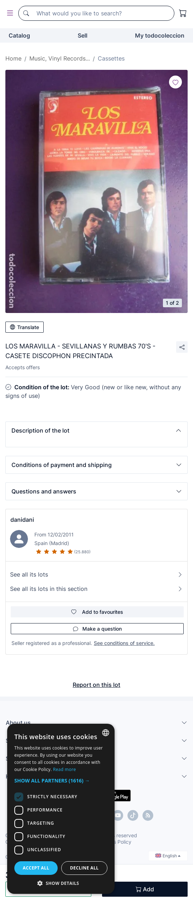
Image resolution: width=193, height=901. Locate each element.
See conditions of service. (124, 643)
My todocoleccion (159, 35)
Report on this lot (96, 684)
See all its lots (96, 574)
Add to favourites (97, 612)
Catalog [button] (19, 35)
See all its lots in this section (96, 588)
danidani (22, 519)
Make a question (97, 629)
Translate (24, 327)
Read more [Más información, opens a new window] (64, 769)
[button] (96, 430)
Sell (82, 35)
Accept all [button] (36, 868)
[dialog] (61, 809)
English (167, 855)
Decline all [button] (84, 868)
